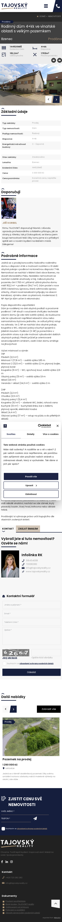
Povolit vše (31, 476)
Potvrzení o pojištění (15, 910)
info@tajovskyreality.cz (38, 567)
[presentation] (6, 709)
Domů (43, 16)
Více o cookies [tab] (51, 434)
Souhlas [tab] (11, 434)
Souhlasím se (13, 663)
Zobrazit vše (49, 709)
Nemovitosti (54, 16)
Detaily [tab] (31, 434)
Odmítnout (31, 494)
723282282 (31, 564)
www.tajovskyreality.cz (38, 571)
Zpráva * (32, 636)
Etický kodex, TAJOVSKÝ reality (20, 904)
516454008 (32, 560)
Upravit (31, 485)
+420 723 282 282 (14, 877)
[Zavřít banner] (57, 426)
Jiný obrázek (9, 657)
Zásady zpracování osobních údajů (23, 912)
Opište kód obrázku (42, 657)
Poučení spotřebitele (16, 901)
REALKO (57, 918)
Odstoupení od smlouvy (17, 907)
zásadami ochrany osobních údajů (36, 663)
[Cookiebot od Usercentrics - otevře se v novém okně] (38, 426)
